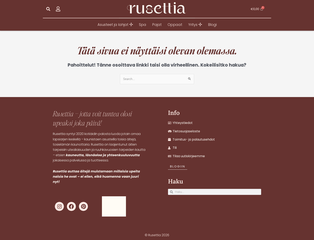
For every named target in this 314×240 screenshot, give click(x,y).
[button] (48, 9)
